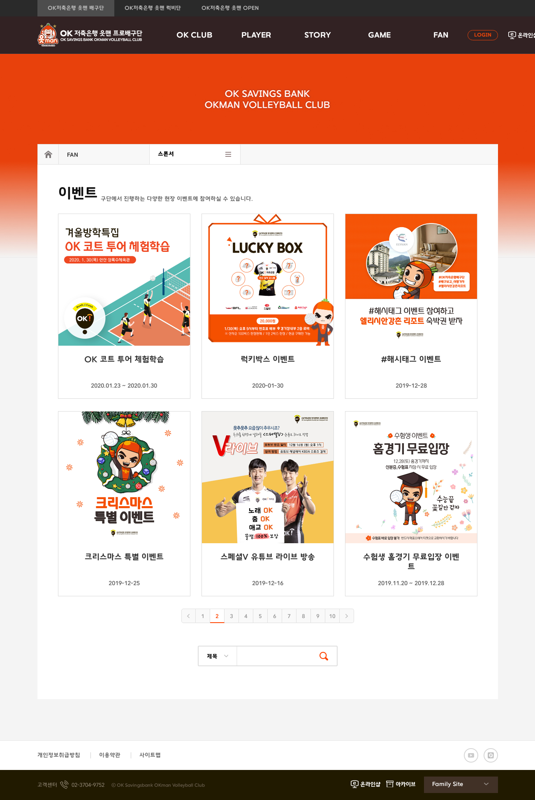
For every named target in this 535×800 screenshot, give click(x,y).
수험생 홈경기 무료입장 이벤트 (411, 562)
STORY (317, 35)
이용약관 (109, 755)
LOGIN (482, 35)
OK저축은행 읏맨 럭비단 (153, 8)
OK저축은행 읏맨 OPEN (230, 8)
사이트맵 (150, 755)
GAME (379, 35)
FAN (441, 35)
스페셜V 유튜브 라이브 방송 (267, 557)
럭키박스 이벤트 (268, 359)
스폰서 (166, 154)
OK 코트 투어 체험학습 (124, 359)
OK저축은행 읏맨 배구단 (76, 8)
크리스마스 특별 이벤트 (124, 557)
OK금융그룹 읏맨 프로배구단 (90, 35)
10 (332, 616)
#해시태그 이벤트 (411, 359)
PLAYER (256, 35)
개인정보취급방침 (58, 755)
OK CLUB (194, 35)
